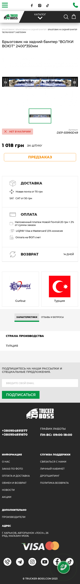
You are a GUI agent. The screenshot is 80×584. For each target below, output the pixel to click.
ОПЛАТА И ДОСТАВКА (16, 475)
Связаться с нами (53, 461)
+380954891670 (15, 434)
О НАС (6, 461)
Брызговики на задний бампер (31, 30)
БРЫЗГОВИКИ (8, 30)
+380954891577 (14, 430)
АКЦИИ (6, 496)
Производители (13, 517)
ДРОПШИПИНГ (49, 475)
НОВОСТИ (8, 489)
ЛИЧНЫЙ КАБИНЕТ (52, 468)
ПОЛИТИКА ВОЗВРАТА (54, 482)
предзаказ (40, 157)
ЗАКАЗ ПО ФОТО (12, 468)
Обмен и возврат (14, 482)
